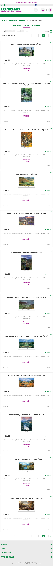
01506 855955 (2, 5)
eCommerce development (18, 563)
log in (28, 68)
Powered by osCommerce (35, 563)
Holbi (27, 563)
